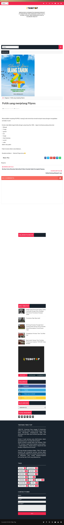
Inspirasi (32, 471)
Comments (41, 375)
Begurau (7, 98)
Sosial (33, 482)
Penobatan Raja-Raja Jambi (33, 318)
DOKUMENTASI (31, 468)
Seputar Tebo (22, 482)
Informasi (21, 471)
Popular (32, 375)
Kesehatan (31, 474)
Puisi (30, 479)
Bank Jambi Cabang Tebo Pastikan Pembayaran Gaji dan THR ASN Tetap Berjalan (36, 342)
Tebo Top (32, 485)
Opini (30, 477)
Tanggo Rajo (22, 485)
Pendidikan (21, 479)
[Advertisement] (32, 31)
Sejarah (38, 479)
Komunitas (21, 477)
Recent (23, 375)
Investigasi (21, 474)
